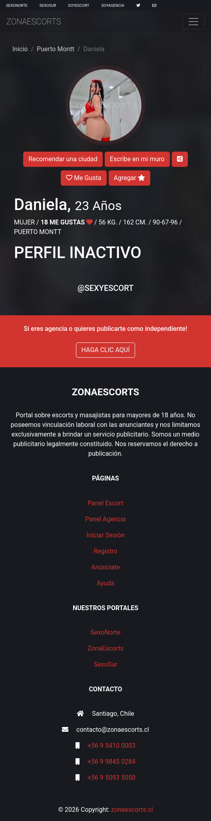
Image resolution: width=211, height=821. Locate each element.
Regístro (105, 551)
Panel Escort (105, 503)
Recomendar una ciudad (62, 159)
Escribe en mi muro (137, 159)
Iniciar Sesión (105, 535)
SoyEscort (78, 5)
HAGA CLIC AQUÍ (105, 350)
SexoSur (48, 5)
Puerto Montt (55, 49)
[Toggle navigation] (193, 22)
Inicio (20, 49)
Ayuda (105, 583)
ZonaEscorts (33, 21)
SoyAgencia (112, 5)
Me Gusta (83, 178)
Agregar (129, 178)
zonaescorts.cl (132, 809)
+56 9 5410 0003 (111, 745)
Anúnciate (105, 567)
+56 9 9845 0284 (111, 761)
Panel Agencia (105, 519)
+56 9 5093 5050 (111, 777)
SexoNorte (17, 5)
